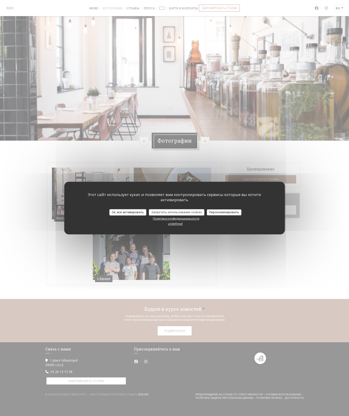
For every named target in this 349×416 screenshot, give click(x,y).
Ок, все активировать (128, 212)
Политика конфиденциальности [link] (176, 218)
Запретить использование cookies (176, 212)
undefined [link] (175, 224)
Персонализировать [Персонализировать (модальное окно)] (224, 212)
